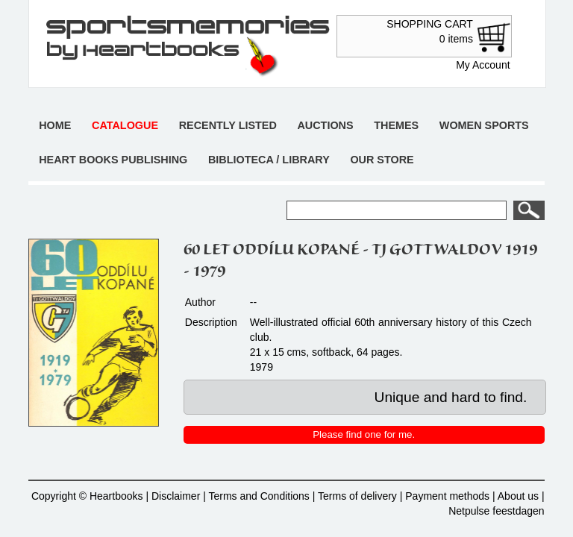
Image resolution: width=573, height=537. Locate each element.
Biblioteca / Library (269, 160)
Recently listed (228, 125)
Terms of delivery (357, 496)
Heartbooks (116, 496)
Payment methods (447, 496)
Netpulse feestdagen (496, 511)
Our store (381, 160)
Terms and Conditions (258, 496)
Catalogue (125, 125)
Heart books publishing (113, 160)
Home (55, 125)
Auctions (325, 125)
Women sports (484, 125)
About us (518, 496)
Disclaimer (175, 496)
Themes (396, 125)
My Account (483, 65)
